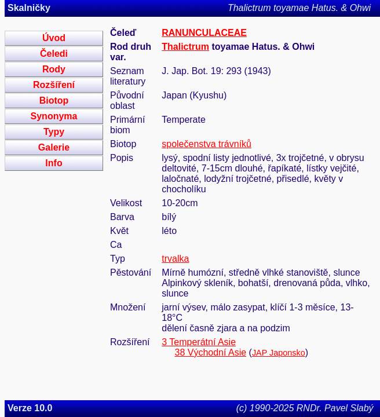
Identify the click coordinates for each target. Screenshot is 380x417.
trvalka (175, 259)
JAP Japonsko (278, 352)
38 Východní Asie (210, 352)
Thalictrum (185, 47)
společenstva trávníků (206, 144)
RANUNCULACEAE (204, 33)
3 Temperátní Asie (199, 342)
